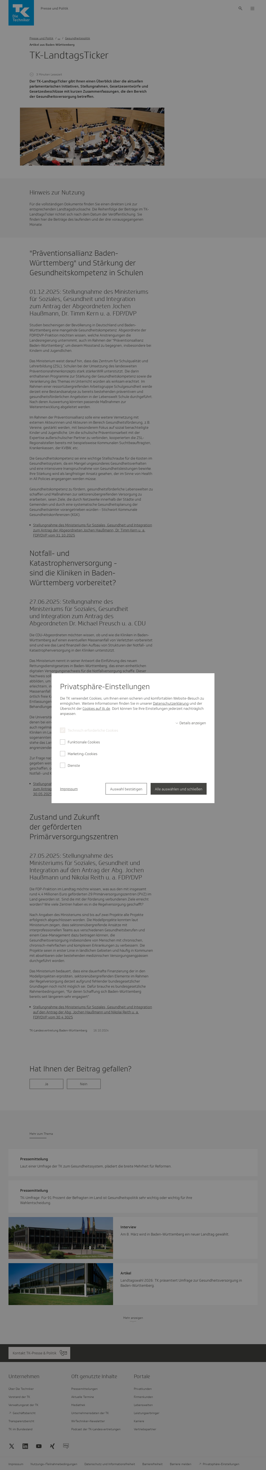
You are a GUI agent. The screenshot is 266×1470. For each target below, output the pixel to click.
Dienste (74, 765)
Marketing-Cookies (82, 753)
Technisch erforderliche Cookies (93, 730)
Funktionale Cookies (84, 742)
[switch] (190, 723)
